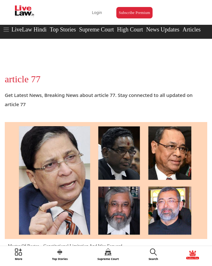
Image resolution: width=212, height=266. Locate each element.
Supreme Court (96, 29)
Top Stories (63, 29)
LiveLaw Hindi (28, 29)
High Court (130, 29)
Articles (191, 29)
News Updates (162, 29)
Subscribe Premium (134, 12)
